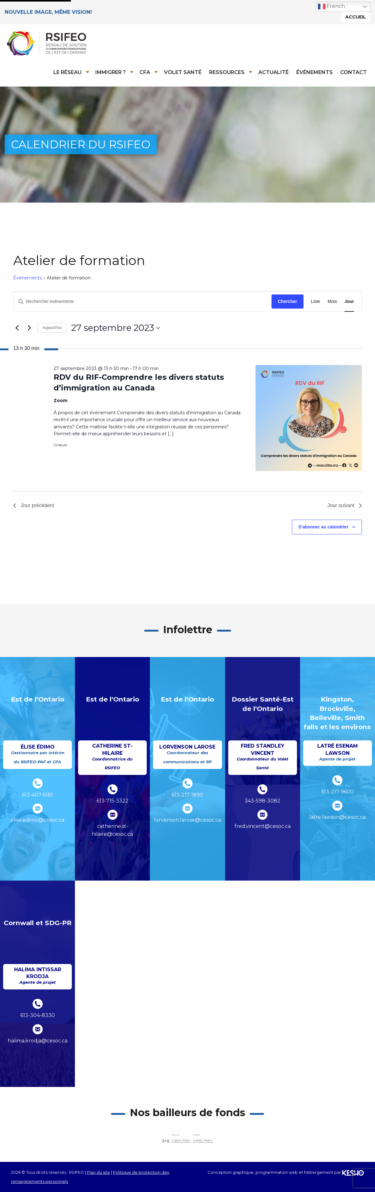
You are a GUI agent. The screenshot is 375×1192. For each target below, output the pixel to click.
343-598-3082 (262, 801)
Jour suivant (344, 505)
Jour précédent (33, 505)
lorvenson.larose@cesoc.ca (187, 820)
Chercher (287, 301)
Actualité (273, 72)
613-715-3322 (113, 801)
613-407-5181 (37, 795)
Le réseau (67, 72)
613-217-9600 (337, 792)
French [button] (331, 6)
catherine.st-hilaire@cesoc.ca (112, 830)
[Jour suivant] (29, 328)
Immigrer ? (110, 72)
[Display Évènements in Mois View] (332, 301)
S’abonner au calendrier (323, 526)
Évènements (27, 278)
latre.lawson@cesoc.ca (337, 817)
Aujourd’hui (52, 328)
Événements (314, 72)
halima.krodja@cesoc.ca (37, 1041)
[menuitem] (70, 72)
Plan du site (98, 1172)
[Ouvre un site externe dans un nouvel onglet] (187, 1138)
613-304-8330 (37, 1015)
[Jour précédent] (17, 328)
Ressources (227, 72)
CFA (145, 72)
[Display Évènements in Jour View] (349, 301)
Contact (353, 72)
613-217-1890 (187, 795)
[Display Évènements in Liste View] (315, 301)
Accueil (355, 17)
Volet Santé (183, 72)
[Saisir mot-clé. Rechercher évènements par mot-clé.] (142, 301)
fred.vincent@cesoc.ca (263, 826)
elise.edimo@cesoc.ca (37, 820)
